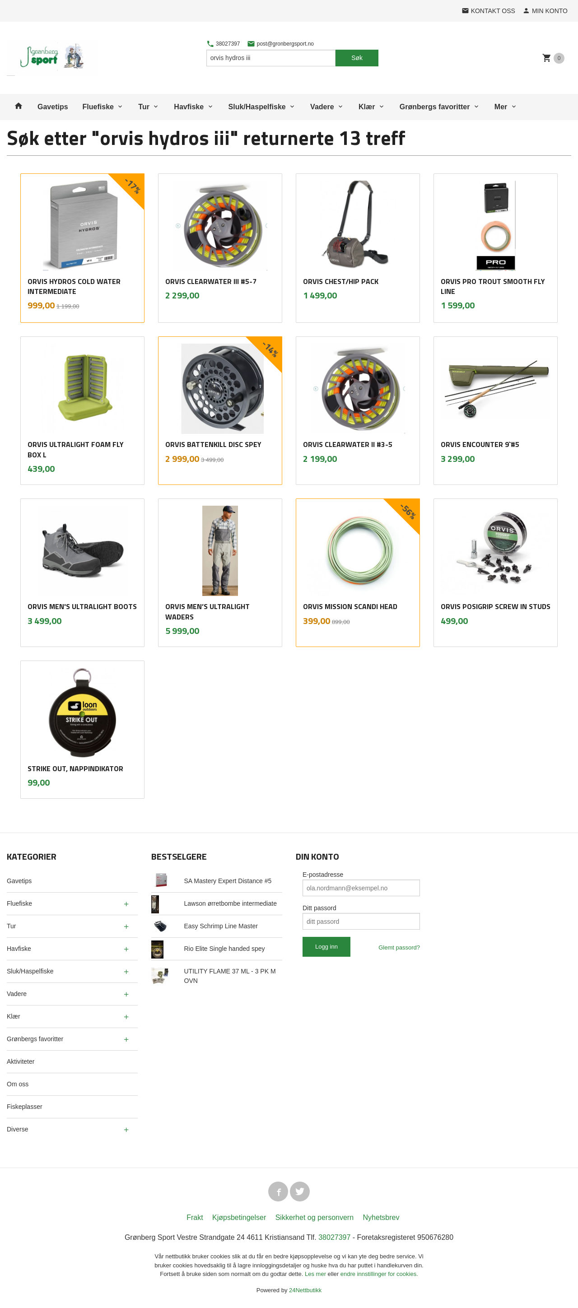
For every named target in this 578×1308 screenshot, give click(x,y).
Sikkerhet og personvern (314, 1217)
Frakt (194, 1217)
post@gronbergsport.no (280, 44)
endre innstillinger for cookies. (379, 1274)
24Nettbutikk (305, 1290)
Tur (143, 107)
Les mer (316, 1274)
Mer (500, 107)
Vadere (322, 107)
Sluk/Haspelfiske (257, 107)
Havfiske (189, 107)
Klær (367, 107)
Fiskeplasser (24, 1106)
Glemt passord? (399, 947)
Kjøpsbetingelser (239, 1217)
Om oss (17, 1084)
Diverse (17, 1129)
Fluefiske (98, 107)
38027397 (223, 44)
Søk (357, 57)
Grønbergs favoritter (435, 107)
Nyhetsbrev (381, 1217)
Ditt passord (319, 908)
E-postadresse (323, 874)
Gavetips (52, 107)
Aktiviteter (20, 1061)
